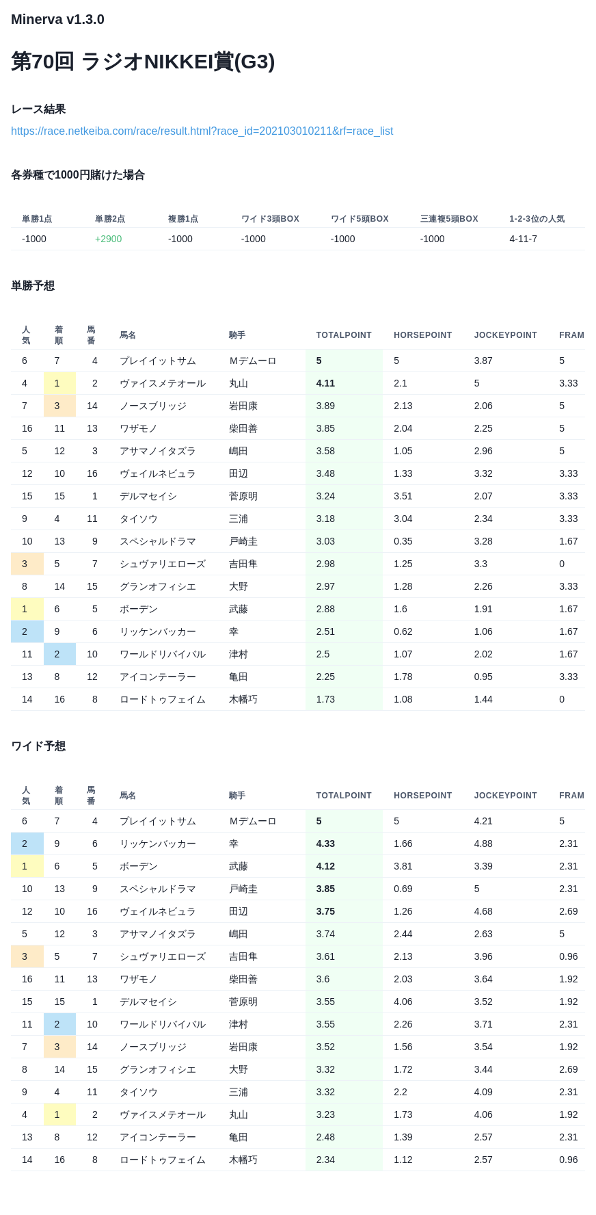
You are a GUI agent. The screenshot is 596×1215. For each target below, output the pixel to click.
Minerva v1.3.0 (58, 19)
